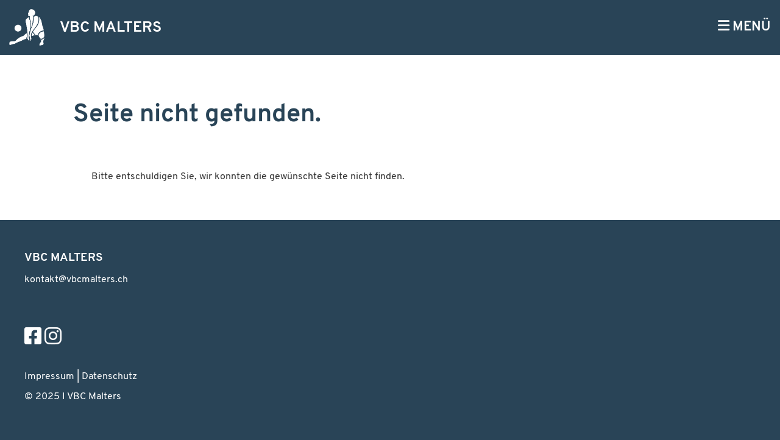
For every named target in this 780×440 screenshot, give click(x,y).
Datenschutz (109, 376)
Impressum (49, 376)
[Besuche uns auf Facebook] (32, 338)
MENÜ (744, 26)
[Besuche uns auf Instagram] (53, 338)
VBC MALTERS (110, 27)
